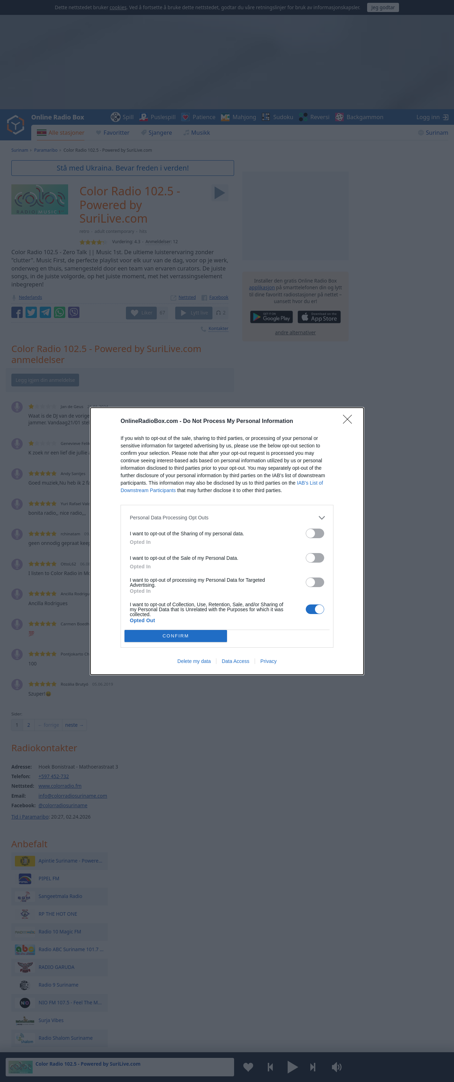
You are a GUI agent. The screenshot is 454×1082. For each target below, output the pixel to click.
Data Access (235, 661)
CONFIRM (175, 635)
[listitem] (227, 518)
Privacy (268, 661)
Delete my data (194, 661)
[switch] (315, 533)
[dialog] (227, 541)
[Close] (349, 421)
